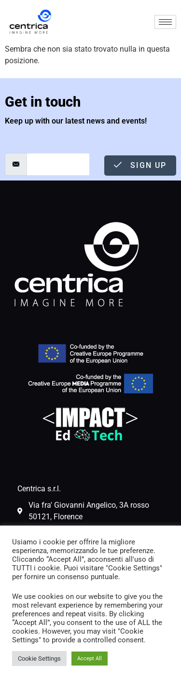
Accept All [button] (89, 658)
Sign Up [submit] (140, 165)
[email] (58, 164)
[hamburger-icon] (165, 22)
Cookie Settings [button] (39, 658)
